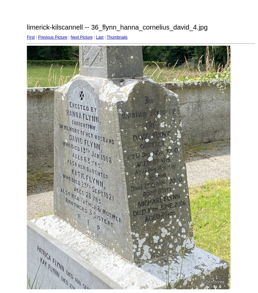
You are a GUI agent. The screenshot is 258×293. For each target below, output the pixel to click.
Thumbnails (117, 37)
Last (99, 37)
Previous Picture (52, 37)
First (31, 37)
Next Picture (81, 37)
